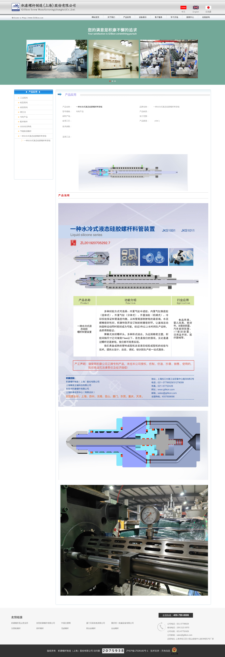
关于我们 (111, 17)
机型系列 (24, 102)
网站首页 (95, 17)
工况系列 (24, 98)
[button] (110, 81)
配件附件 (24, 122)
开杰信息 (165, 650)
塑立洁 (23, 112)
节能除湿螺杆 (25, 131)
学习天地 (174, 17)
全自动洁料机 (25, 126)
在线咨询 (206, 17)
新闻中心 (190, 17)
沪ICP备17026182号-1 (137, 650)
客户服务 (158, 17)
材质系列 (24, 107)
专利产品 (24, 117)
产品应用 (127, 17)
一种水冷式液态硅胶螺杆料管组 (33, 136)
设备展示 (143, 17)
